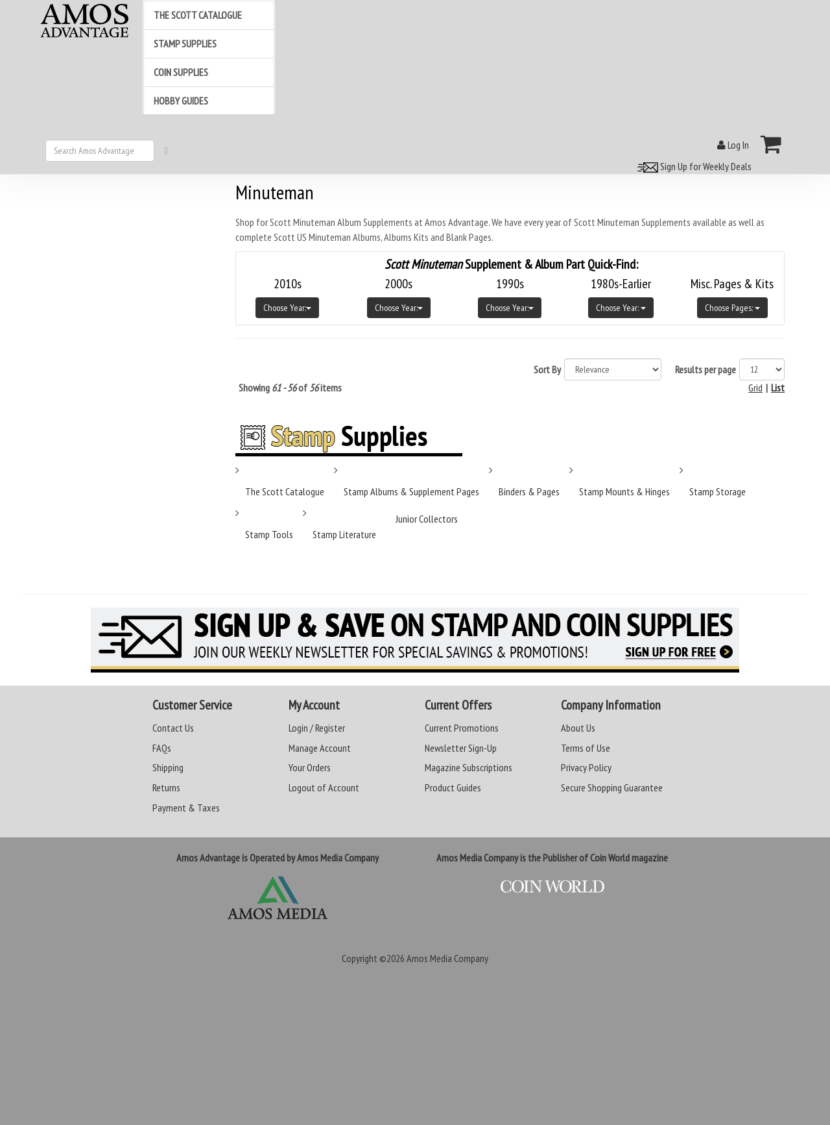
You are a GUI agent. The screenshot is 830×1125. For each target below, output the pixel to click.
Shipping (168, 767)
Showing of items (290, 387)
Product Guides (453, 787)
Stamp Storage (717, 491)
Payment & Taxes (186, 807)
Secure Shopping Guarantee (612, 787)
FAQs (161, 747)
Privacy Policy (586, 767)
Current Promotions (462, 727)
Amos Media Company (447, 958)
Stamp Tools (269, 534)
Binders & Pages (529, 491)
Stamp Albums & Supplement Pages (411, 491)
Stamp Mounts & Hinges (624, 491)
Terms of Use (585, 747)
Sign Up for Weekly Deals (693, 166)
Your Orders (310, 767)
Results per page (705, 369)
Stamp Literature (344, 534)
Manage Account (320, 747)
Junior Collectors (427, 518)
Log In (733, 144)
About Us (578, 727)
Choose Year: (287, 308)
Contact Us (173, 727)
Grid (755, 387)
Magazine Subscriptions (468, 767)
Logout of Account (324, 787)
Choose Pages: (732, 308)
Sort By (547, 369)
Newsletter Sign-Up (461, 747)
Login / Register (317, 727)
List (778, 387)
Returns (166, 787)
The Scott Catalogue (284, 491)
